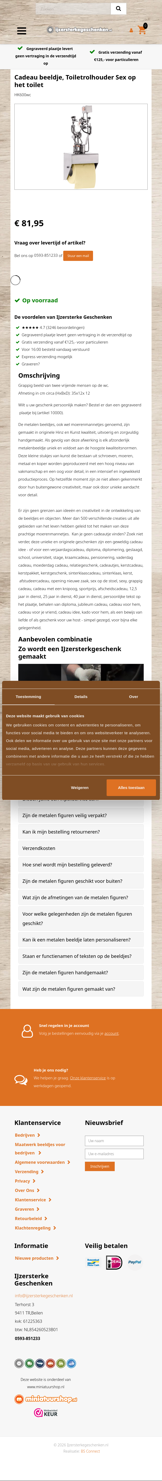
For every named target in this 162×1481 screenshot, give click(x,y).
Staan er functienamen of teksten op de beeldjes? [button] (76, 956)
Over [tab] (133, 696)
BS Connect (90, 1451)
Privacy (22, 1181)
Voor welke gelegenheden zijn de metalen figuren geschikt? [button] (77, 918)
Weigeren (80, 787)
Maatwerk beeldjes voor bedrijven (40, 1149)
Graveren (24, 1209)
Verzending (26, 1171)
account (112, 1033)
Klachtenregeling (33, 1228)
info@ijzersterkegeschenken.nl (44, 1296)
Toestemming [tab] (28, 696)
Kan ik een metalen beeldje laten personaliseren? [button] (76, 940)
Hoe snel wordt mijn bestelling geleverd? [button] (67, 864)
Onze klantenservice (88, 1077)
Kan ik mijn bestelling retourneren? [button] (61, 832)
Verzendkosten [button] (38, 848)
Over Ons (24, 1190)
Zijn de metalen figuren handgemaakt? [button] (65, 972)
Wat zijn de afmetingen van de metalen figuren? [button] (75, 897)
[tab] (81, 815)
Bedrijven (25, 1135)
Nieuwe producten (34, 1258)
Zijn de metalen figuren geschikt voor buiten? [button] (72, 881)
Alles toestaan (131, 787)
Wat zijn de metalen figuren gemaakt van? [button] (68, 989)
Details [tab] (81, 696)
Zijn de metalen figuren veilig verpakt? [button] (64, 815)
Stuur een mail (78, 256)
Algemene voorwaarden (40, 1162)
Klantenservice (30, 1200)
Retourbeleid (28, 1218)
